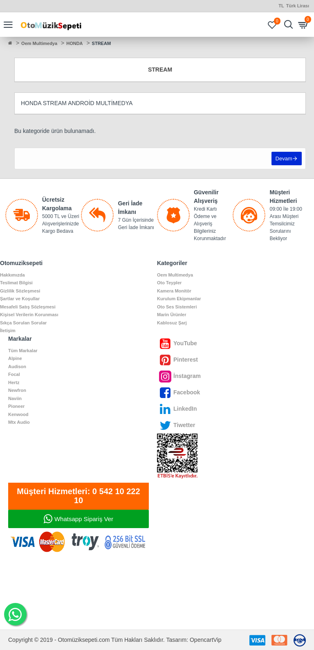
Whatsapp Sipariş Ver (83, 518)
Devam (283, 159)
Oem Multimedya (39, 43)
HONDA (74, 43)
